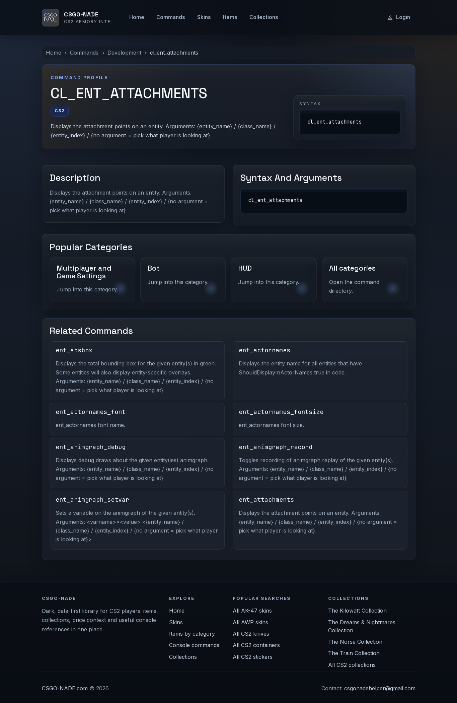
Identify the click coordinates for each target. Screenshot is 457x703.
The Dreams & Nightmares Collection (361, 626)
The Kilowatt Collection (357, 610)
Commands (170, 17)
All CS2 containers (256, 645)
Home (136, 17)
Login (398, 17)
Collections (263, 17)
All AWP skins (250, 622)
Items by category (192, 633)
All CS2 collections (352, 664)
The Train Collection (354, 653)
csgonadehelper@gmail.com (379, 688)
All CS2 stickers (253, 656)
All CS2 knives (251, 633)
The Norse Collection (355, 641)
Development (124, 52)
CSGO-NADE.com (65, 688)
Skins (204, 17)
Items (230, 17)
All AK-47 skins (252, 610)
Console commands (194, 645)
